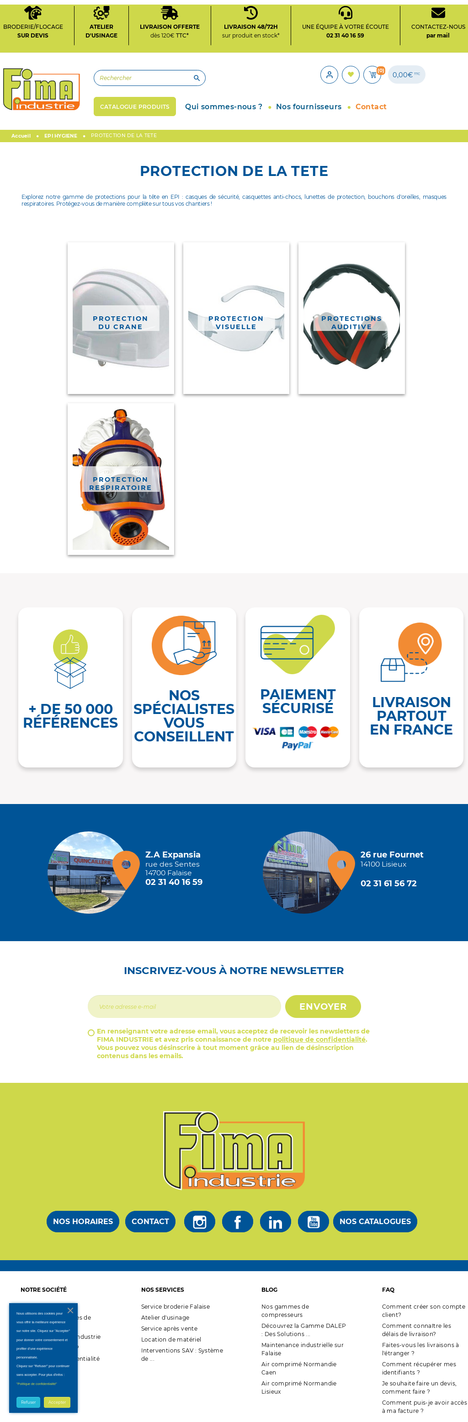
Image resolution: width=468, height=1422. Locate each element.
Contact (150, 1218)
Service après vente (169, 1325)
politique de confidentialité (319, 1037)
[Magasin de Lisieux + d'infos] (306, 870)
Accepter (57, 1402)
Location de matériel (171, 1336)
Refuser (28, 1402)
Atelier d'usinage (165, 1314)
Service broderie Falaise (175, 1303)
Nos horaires (83, 1218)
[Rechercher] (136, 77)
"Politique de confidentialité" (36, 1384)
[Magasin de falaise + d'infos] (91, 870)
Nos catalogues (375, 1218)
